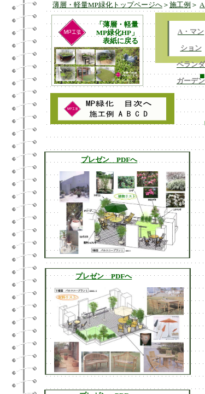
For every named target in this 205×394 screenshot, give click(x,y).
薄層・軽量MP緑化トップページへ (107, 5)
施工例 (180, 5)
